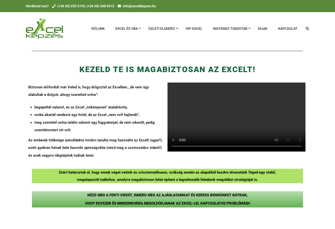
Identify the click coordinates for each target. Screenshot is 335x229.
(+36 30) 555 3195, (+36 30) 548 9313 (85, 6)
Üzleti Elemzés (161, 29)
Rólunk (98, 29)
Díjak (262, 29)
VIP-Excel (194, 29)
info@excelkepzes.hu (139, 6)
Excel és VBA (126, 29)
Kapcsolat (287, 29)
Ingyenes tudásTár (230, 29)
